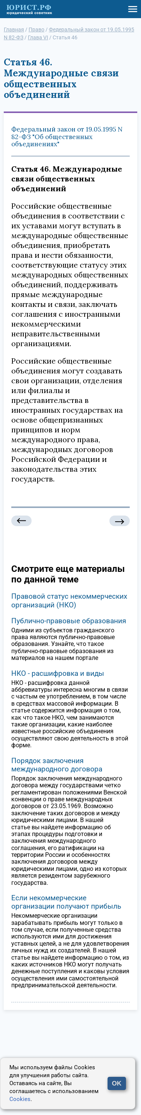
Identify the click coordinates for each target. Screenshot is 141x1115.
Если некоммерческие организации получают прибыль (66, 902)
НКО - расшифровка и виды (57, 673)
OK (117, 1083)
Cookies (19, 1099)
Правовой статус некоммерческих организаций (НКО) (69, 600)
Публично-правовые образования (68, 620)
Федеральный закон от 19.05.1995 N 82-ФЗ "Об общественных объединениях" (67, 136)
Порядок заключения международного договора (56, 764)
